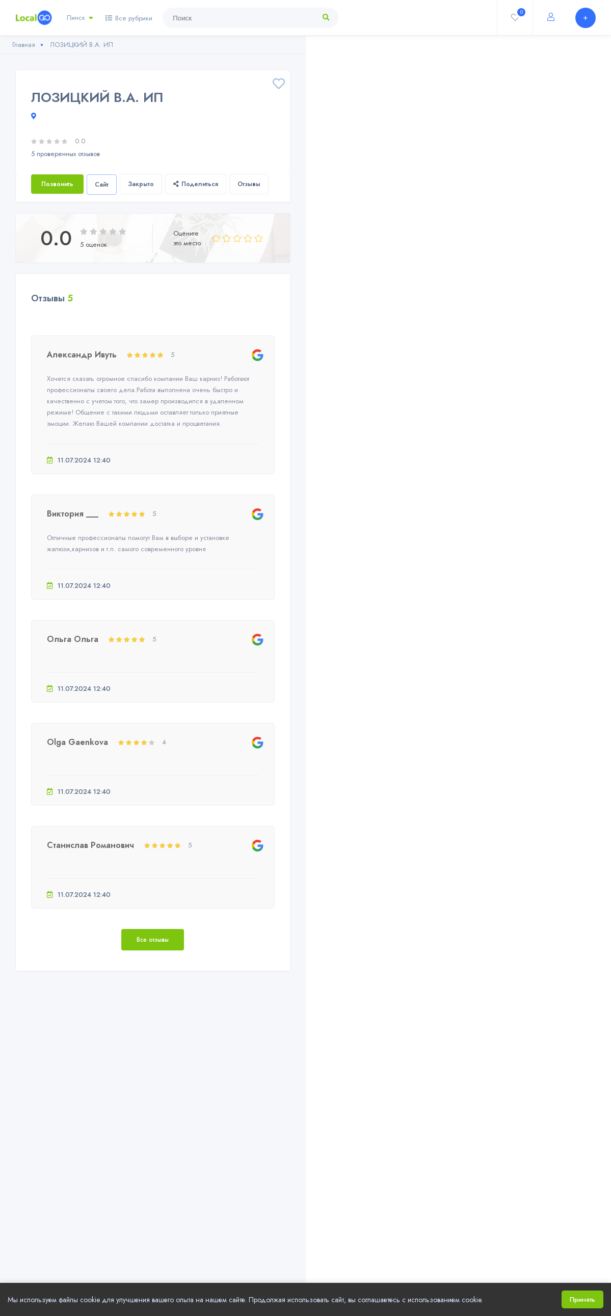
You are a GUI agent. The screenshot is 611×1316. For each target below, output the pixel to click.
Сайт (102, 184)
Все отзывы (153, 939)
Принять (582, 1299)
